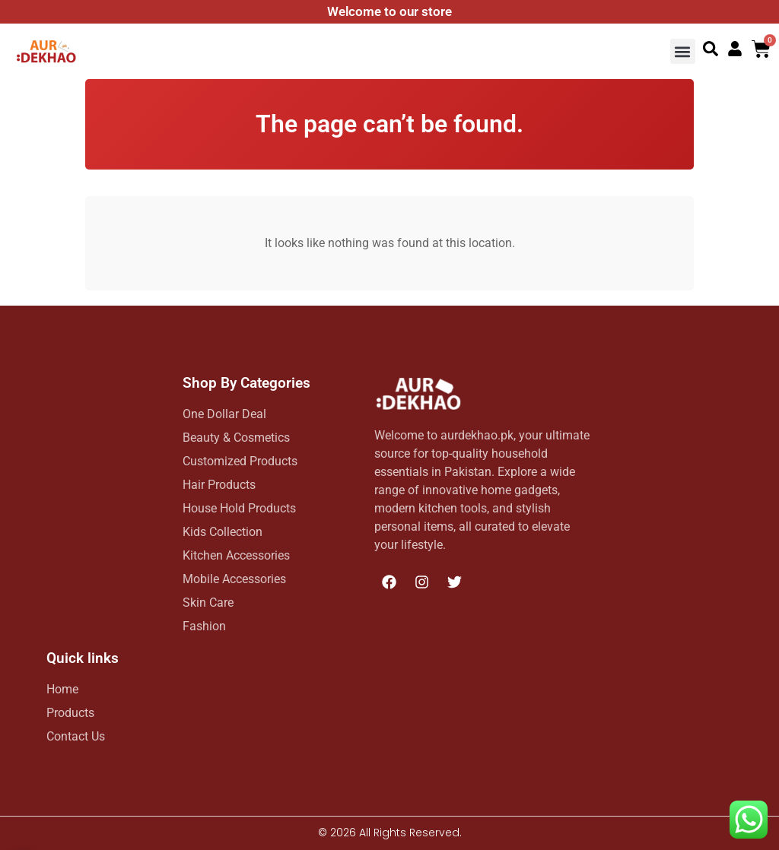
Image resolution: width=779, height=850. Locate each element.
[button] (682, 51)
